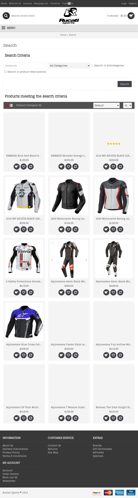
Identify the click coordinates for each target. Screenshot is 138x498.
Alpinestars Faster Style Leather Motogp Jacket (69, 344)
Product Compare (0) (28, 105)
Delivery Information (15, 449)
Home (63, 35)
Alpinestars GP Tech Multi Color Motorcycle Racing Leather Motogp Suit (24, 407)
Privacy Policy (11, 452)
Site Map (53, 452)
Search (72, 35)
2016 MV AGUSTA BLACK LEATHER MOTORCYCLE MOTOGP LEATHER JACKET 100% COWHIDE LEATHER (114, 155)
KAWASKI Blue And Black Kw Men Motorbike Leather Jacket (24, 155)
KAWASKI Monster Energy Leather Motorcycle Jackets (69, 155)
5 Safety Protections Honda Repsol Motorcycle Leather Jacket (24, 281)
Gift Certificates (102, 449)
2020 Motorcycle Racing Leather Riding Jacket (69, 218)
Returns (53, 449)
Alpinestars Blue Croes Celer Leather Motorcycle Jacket (24, 344)
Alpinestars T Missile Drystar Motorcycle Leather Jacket (69, 407)
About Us (8, 445)
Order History (10, 474)
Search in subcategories (107, 66)
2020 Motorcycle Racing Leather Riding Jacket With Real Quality (114, 218)
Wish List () (10, 477)
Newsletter (9, 481)
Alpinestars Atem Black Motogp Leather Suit (69, 281)
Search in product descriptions (25, 72)
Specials (98, 456)
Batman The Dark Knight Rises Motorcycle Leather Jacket (114, 407)
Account (8, 470)
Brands (97, 445)
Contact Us (54, 445)
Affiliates (98, 452)
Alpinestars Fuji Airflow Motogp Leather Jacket (114, 344)
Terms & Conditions (15, 456)
